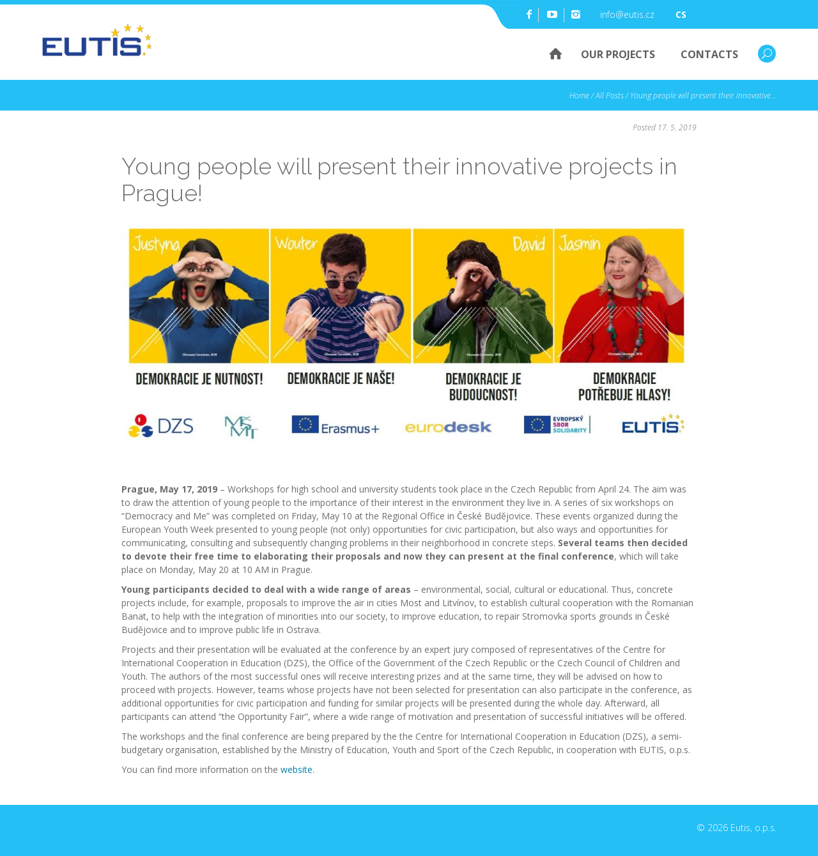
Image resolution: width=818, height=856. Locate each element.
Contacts (709, 54)
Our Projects (618, 54)
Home (549, 53)
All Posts (610, 95)
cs (680, 14)
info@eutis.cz (627, 14)
